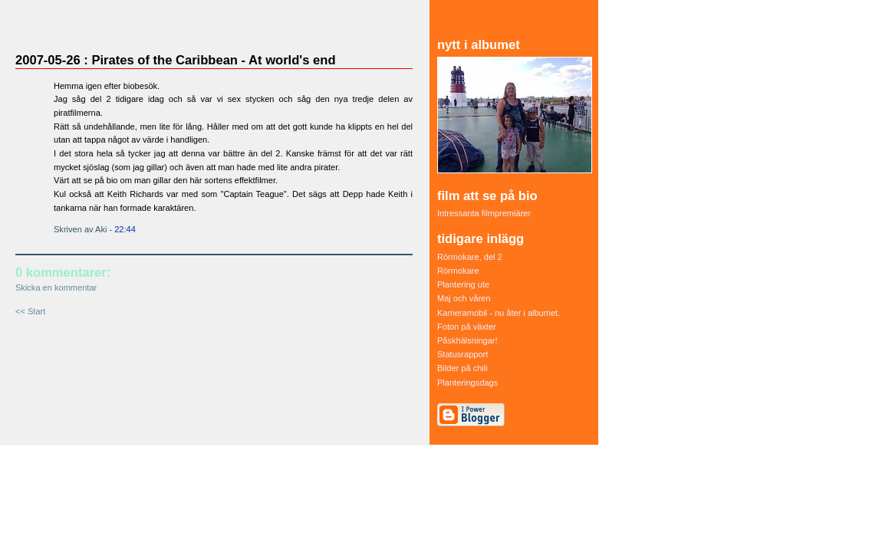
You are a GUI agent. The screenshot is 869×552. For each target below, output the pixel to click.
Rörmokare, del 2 (469, 256)
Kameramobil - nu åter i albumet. (498, 312)
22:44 (125, 229)
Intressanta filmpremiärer (484, 213)
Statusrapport (462, 354)
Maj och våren (463, 298)
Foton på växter (466, 326)
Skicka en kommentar (56, 287)
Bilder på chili (462, 368)
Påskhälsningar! (467, 340)
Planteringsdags (467, 382)
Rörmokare (458, 270)
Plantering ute (463, 284)
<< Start (30, 311)
